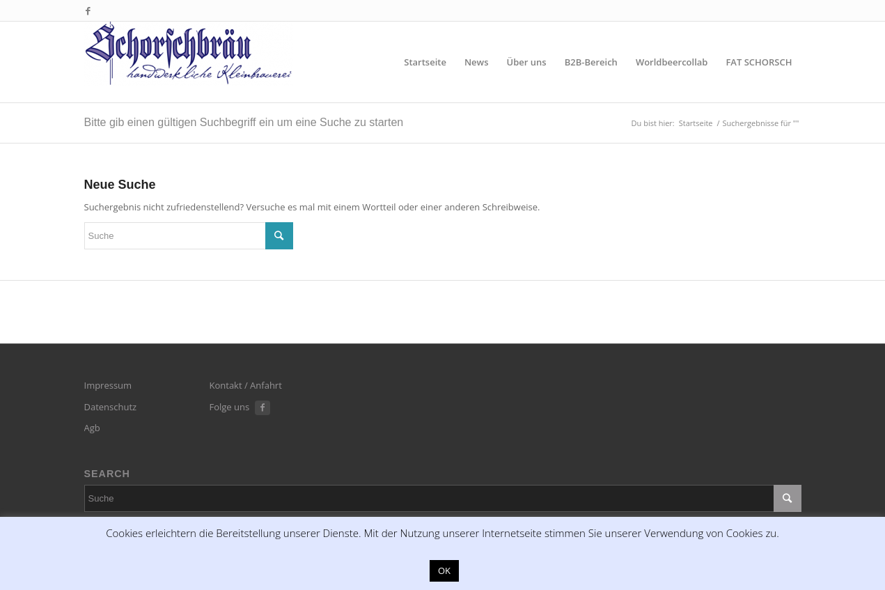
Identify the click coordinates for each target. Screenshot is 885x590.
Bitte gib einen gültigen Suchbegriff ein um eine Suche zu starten (244, 122)
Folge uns (230, 407)
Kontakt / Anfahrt (246, 385)
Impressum (108, 385)
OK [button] (444, 570)
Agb (92, 427)
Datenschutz (110, 407)
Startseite (696, 123)
